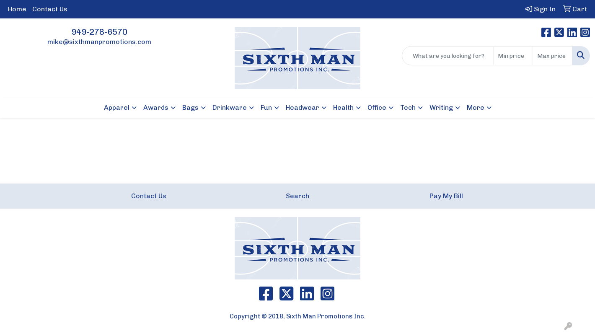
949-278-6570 (99, 32)
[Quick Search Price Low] (513, 55)
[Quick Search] (448, 55)
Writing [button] (441, 107)
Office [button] (376, 107)
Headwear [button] (302, 107)
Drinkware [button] (229, 107)
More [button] (475, 107)
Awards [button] (155, 107)
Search (297, 196)
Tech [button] (408, 107)
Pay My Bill (446, 196)
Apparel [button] (116, 107)
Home (17, 9)
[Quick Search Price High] (552, 55)
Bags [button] (190, 107)
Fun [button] (266, 107)
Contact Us (49, 9)
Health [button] (343, 107)
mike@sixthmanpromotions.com (99, 42)
